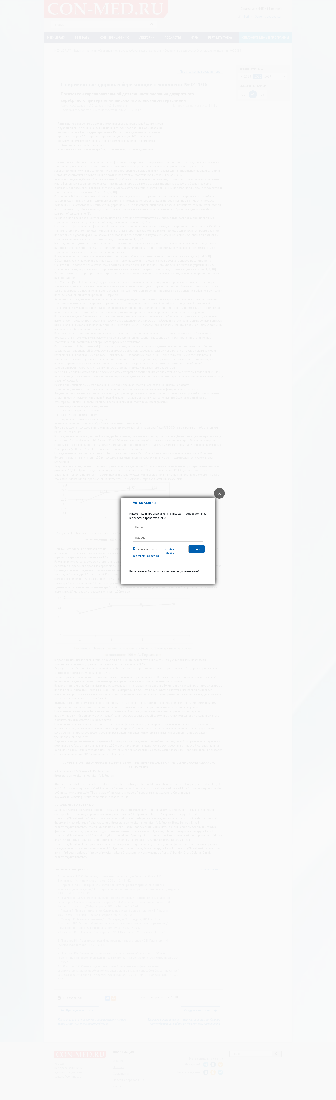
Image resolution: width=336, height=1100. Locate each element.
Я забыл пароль (170, 550)
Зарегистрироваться (146, 556)
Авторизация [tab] (144, 502)
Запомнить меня (147, 549)
